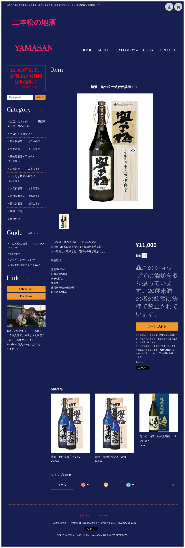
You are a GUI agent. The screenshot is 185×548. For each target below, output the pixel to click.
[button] (126, 50)
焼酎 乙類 (16, 211)
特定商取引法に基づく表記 (25, 265)
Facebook (26, 296)
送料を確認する (167, 350)
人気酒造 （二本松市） (25, 168)
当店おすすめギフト (21, 133)
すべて (62, 484)
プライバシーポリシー (22, 259)
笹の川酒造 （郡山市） (25, 203)
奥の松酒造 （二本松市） (26, 141)
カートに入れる (157, 326)
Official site (26, 289)
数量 (138, 255)
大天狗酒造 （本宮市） (25, 188)
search (40, 97)
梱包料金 (15, 218)
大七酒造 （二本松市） (26, 148)
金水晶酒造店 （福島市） (25, 196)
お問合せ (15, 253)
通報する (140, 362)
